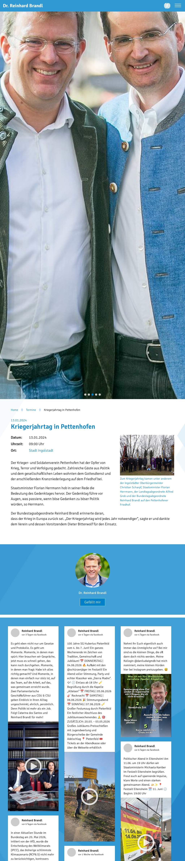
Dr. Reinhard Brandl (92, 593)
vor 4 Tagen (84, 634)
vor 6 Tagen (140, 749)
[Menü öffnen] (178, 6)
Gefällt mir (92, 602)
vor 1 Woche (84, 854)
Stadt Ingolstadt (41, 450)
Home (14, 410)
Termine (31, 410)
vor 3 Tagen (28, 634)
